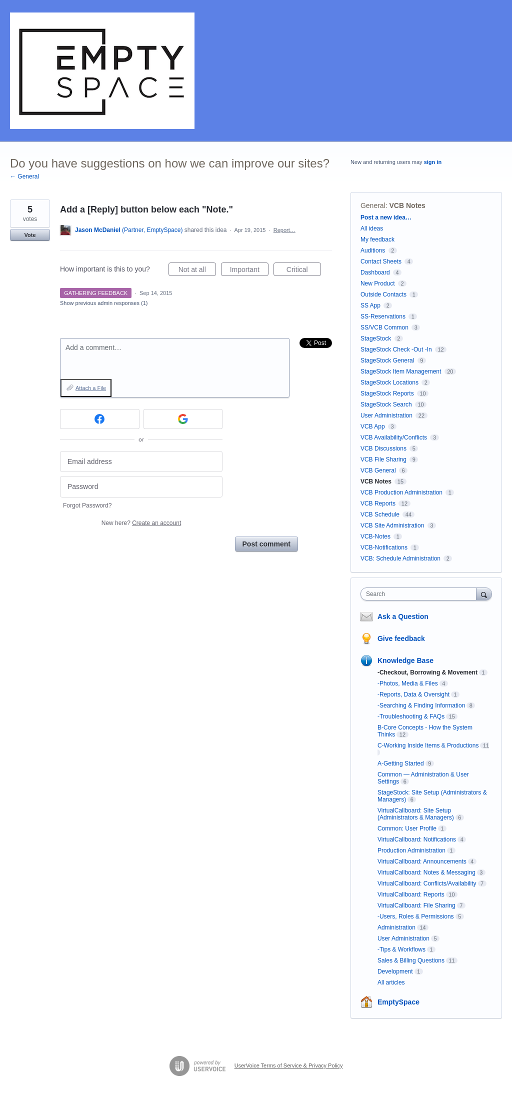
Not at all (197, 271)
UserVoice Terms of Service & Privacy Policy (288, 1065)
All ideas (371, 228)
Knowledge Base (406, 660)
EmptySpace (399, 1002)
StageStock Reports (387, 393)
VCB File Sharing (383, 459)
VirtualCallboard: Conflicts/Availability (427, 883)
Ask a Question (403, 616)
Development (395, 971)
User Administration (386, 415)
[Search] (484, 594)
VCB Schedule (380, 514)
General (373, 206)
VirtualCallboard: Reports (411, 894)
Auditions (372, 250)
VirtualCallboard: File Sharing (417, 905)
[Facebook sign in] (100, 419)
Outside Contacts (383, 294)
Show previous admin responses (104, 303)
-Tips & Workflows (402, 949)
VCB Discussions (383, 448)
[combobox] (421, 594)
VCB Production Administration (401, 492)
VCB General (379, 470)
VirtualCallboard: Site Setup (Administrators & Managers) (416, 814)
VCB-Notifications (384, 547)
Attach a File (91, 388)
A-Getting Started (401, 763)
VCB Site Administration (392, 525)
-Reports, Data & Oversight (414, 694)
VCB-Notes (375, 536)
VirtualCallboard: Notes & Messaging (427, 872)
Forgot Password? (87, 505)
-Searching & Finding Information (421, 705)
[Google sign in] (183, 419)
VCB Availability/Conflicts (393, 437)
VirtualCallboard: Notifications (417, 839)
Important (249, 271)
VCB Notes (408, 206)
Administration (397, 927)
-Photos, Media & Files (408, 683)
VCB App (372, 426)
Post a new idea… (386, 217)
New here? (141, 523)
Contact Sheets (381, 261)
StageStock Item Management (400, 371)
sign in (433, 162)
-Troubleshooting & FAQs (411, 716)
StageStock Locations (389, 382)
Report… (285, 230)
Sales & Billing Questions (411, 960)
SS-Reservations (383, 316)
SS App (370, 305)
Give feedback (401, 638)
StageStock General (387, 360)
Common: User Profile (407, 828)
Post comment (266, 544)
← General (24, 176)
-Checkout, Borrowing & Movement (428, 672)
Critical (303, 271)
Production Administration (412, 850)
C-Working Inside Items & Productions (428, 745)
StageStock (375, 338)
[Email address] (141, 461)
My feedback (377, 239)
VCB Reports (378, 503)
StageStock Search (386, 404)
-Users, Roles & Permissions (416, 916)
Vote (30, 235)
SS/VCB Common (384, 327)
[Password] (141, 487)
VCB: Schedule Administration (400, 558)
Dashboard (375, 272)
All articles (391, 982)
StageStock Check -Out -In (396, 349)
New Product (377, 283)
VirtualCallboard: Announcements (422, 861)
